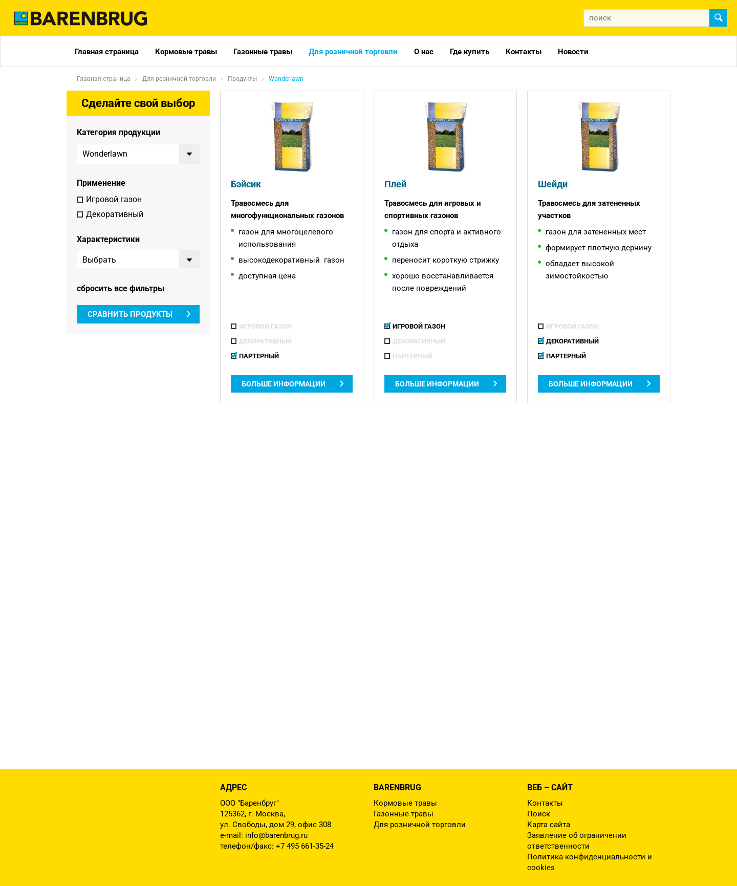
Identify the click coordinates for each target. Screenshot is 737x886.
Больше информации (284, 384)
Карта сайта (548, 824)
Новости (573, 51)
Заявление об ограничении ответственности (576, 841)
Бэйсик (244, 184)
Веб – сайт (550, 787)
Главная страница (107, 51)
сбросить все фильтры (120, 352)
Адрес (233, 787)
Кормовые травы (186, 51)
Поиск (538, 813)
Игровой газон (114, 200)
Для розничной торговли (353, 51)
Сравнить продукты (130, 377)
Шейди (550, 184)
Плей (393, 184)
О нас (423, 51)
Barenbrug (397, 787)
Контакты (523, 51)
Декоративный (114, 215)
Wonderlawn (286, 78)
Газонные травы (262, 51)
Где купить (469, 51)
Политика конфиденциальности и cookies (589, 862)
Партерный (107, 230)
